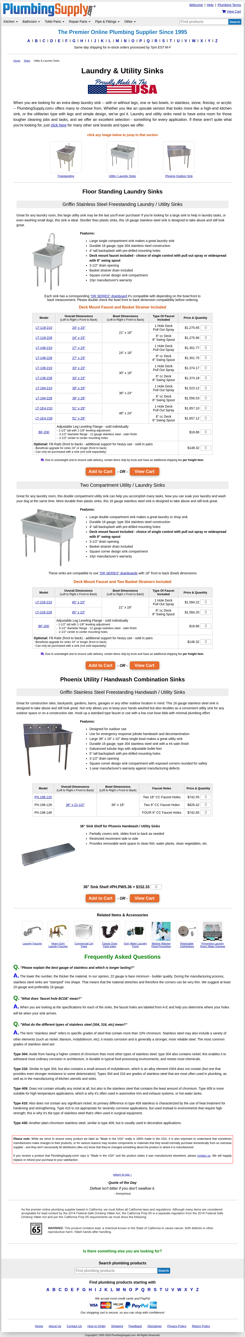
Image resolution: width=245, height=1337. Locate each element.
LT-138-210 (44, 368)
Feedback (135, 1326)
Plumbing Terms (229, 5)
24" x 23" (78, 328)
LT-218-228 (43, 612)
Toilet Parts (54, 21)
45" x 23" (78, 602)
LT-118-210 (44, 328)
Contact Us (74, 1326)
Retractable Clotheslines (187, 934)
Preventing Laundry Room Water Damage (212, 934)
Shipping (117, 1326)
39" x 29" (78, 388)
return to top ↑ (122, 1174)
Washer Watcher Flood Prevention (161, 934)
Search (234, 22)
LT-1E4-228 (43, 418)
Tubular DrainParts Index (109, 934)
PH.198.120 (43, 797)
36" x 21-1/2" (75, 805)
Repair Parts (80, 21)
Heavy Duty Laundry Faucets (58, 934)
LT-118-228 (44, 338)
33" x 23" (78, 368)
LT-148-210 (44, 348)
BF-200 (44, 432)
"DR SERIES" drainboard (108, 296)
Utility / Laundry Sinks (122, 159)
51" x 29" (78, 408)
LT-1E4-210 (43, 408)
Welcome (196, 5)
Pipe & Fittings (107, 21)
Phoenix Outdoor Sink (179, 159)
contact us (203, 1155)
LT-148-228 (44, 358)
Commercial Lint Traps (84, 934)
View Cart (145, 471)
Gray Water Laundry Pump (135, 934)
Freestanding (66, 159)
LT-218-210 (43, 602)
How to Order (96, 1326)
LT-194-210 (44, 388)
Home (39, 1326)
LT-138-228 (44, 378)
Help (210, 5)
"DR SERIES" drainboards (118, 573)
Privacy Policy (176, 1326)
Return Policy (201, 1326)
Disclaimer (155, 1326)
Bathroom (31, 21)
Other (130, 21)
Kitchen (11, 21)
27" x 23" (78, 348)
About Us (55, 1326)
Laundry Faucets (32, 933)
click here (59, 125)
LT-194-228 (44, 398)
